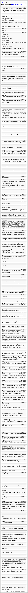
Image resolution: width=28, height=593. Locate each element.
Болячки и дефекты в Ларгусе (16, 4)
